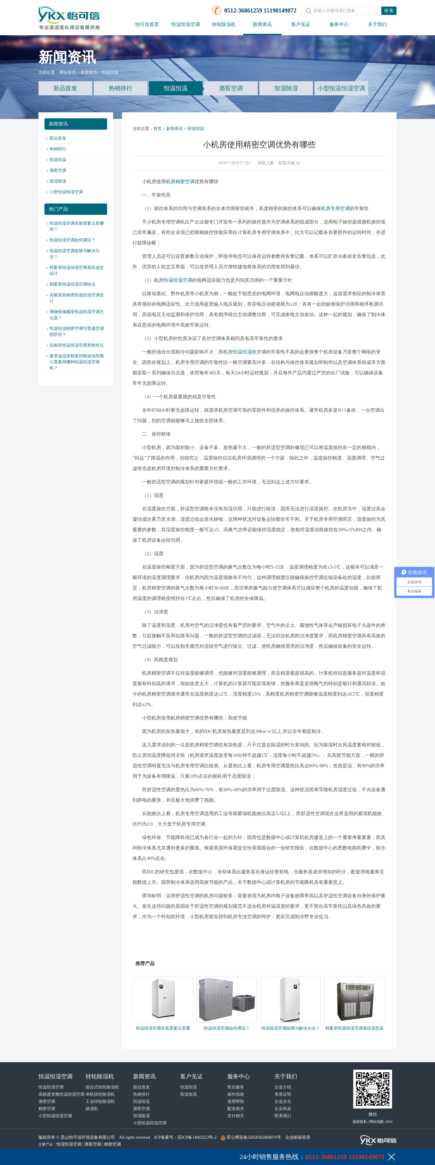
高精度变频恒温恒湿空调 (61, 1094)
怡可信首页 (147, 24)
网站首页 (67, 72)
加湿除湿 (286, 88)
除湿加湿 (188, 1094)
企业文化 (282, 1101)
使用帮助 (235, 1101)
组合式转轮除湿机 (102, 1087)
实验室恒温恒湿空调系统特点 (77, 345)
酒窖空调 (231, 88)
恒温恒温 (110, 72)
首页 (157, 128)
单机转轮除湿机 (100, 1094)
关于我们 (377, 24)
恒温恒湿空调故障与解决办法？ (290, 1028)
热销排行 (120, 88)
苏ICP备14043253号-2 (197, 1137)
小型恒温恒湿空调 (341, 88)
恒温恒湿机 (245, 351)
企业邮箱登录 (297, 1137)
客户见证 (300, 24)
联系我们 (282, 1116)
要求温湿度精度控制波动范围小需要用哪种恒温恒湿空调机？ (77, 362)
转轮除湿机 (224, 24)
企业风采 (282, 1108)
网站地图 (376, 1122)
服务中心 (338, 24)
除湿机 (92, 1108)
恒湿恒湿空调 (68, 1144)
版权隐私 (360, 1122)
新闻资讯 (262, 24)
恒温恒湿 (188, 1087)
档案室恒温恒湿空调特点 (72, 284)
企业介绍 (282, 1087)
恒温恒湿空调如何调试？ (72, 240)
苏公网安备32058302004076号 (254, 1137)
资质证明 (282, 1094)
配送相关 (235, 1108)
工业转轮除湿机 (100, 1101)
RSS (389, 1122)
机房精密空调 (180, 181)
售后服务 (235, 1087)
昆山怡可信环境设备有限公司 (88, 1137)
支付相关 (235, 1116)
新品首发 (65, 88)
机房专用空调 (335, 208)
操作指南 (235, 1094)
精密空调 (46, 1108)
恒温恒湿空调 (185, 24)
